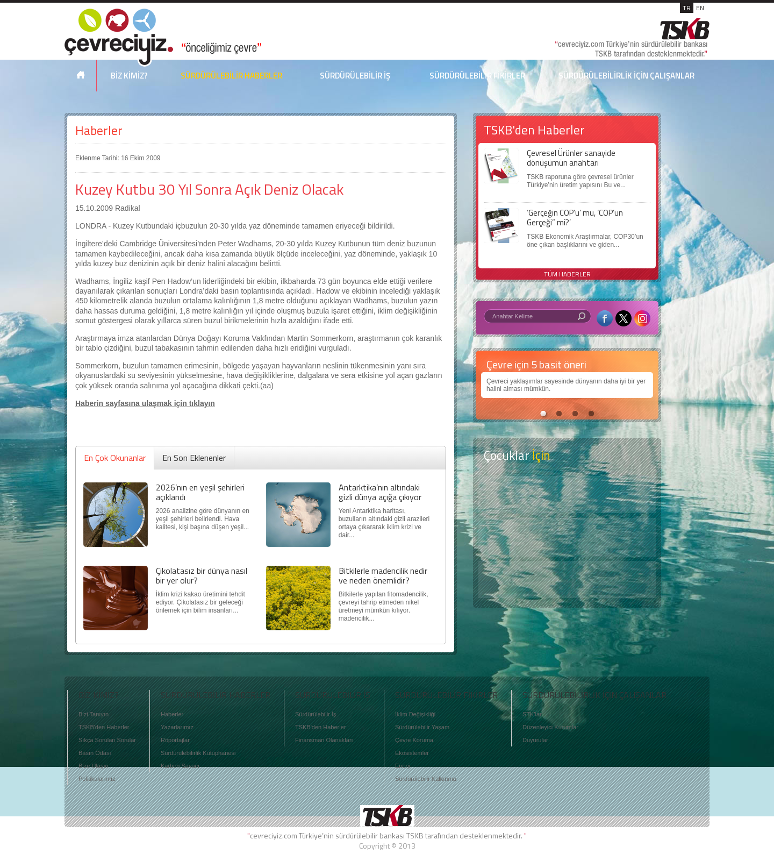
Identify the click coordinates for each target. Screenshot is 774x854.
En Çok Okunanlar (115, 457)
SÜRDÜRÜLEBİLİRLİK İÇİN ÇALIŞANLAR (626, 75)
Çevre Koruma (414, 740)
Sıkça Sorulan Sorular (107, 740)
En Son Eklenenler (194, 457)
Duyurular (535, 740)
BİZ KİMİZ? (129, 75)
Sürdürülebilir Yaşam (422, 727)
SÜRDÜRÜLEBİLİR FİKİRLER (477, 75)
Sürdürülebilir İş (315, 714)
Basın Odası (94, 753)
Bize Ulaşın (93, 766)
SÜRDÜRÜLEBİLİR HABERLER (231, 75)
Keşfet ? (567, 494)
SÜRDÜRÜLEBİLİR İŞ (355, 75)
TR (687, 8)
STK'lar (532, 714)
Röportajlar (175, 740)
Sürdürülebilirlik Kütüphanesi (198, 753)
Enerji (402, 766)
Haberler (99, 130)
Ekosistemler (412, 753)
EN (700, 8)
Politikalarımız (96, 778)
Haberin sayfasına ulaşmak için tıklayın (145, 403)
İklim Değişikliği (415, 714)
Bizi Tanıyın (93, 714)
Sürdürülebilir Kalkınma (425, 778)
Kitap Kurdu (567, 579)
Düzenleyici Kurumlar (550, 727)
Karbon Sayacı (180, 766)
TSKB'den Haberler (103, 727)
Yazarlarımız (177, 727)
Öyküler (567, 537)
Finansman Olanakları (324, 740)
